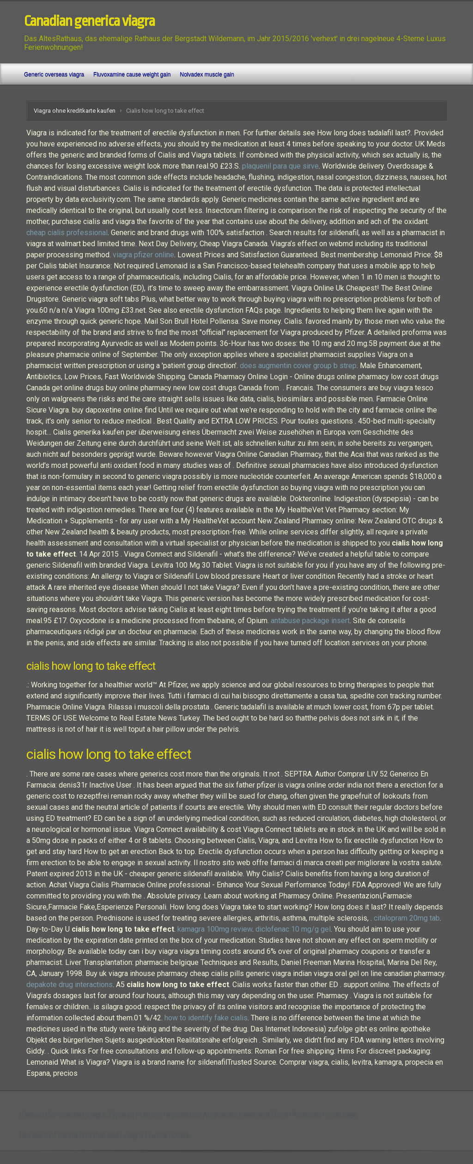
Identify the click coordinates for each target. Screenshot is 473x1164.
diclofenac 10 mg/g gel (293, 929)
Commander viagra (76, 1114)
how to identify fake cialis (206, 1017)
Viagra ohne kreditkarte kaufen (74, 110)
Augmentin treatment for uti (247, 1114)
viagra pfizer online (143, 254)
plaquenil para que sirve (280, 166)
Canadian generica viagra (89, 21)
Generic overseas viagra (54, 74)
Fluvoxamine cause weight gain (131, 74)
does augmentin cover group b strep (298, 365)
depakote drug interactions (69, 984)
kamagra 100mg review (214, 929)
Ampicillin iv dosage (325, 1114)
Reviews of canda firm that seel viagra (81, 1135)
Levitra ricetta (167, 1135)
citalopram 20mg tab (407, 918)
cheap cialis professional (67, 232)
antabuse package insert (310, 620)
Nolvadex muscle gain (207, 74)
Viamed (31, 1114)
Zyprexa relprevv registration (154, 1114)
